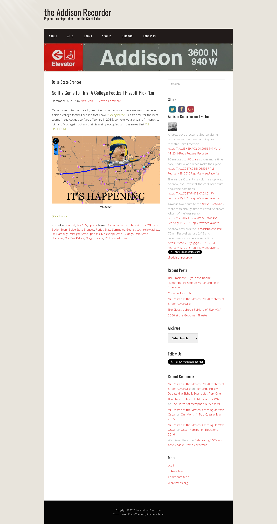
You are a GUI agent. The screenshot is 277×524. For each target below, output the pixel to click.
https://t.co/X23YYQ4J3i (183, 168)
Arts (70, 36)
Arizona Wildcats (147, 225)
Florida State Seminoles (110, 229)
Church (117, 514)
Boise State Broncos (81, 229)
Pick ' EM (82, 225)
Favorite (202, 153)
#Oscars (193, 159)
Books (88, 36)
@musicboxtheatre (209, 229)
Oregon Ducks (94, 238)
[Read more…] (61, 216)
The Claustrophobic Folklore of (194, 309)
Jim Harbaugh (60, 234)
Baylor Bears (60, 229)
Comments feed (178, 477)
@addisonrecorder (180, 257)
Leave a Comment (109, 101)
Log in (171, 465)
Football (70, 225)
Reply (182, 153)
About (53, 36)
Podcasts (149, 36)
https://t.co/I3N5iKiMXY (182, 148)
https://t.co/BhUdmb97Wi (184, 218)
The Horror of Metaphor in (196, 404)
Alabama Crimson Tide (122, 225)
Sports (107, 36)
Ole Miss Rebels (74, 238)
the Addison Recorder (78, 12)
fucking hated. (116, 115)
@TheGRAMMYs (212, 204)
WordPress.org (178, 483)
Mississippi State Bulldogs (117, 234)
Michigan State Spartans (85, 234)
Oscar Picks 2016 (179, 293)
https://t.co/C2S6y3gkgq (183, 243)
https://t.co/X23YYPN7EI (183, 193)
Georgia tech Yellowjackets (142, 229)
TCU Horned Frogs (116, 238)
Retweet (191, 153)
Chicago (127, 36)
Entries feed (176, 471)
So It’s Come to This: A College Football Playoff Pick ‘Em (103, 92)
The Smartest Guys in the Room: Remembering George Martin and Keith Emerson (193, 282)
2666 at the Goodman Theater (188, 315)
